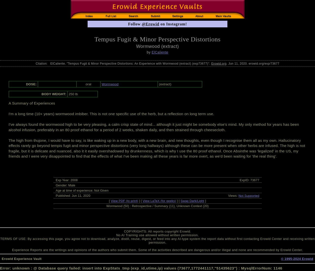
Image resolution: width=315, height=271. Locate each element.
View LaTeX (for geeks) (159, 201)
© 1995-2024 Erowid (297, 259)
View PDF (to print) (124, 201)
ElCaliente (160, 52)
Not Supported (248, 196)
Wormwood (110, 84)
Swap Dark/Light (192, 201)
